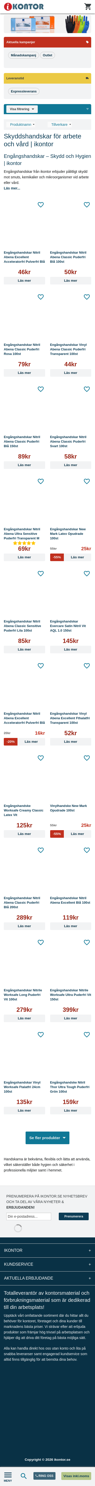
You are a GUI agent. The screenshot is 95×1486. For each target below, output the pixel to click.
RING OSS (44, 1476)
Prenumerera (73, 1216)
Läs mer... (12, 188)
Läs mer (24, 280)
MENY (8, 1476)
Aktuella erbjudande (47, 1278)
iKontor (47, 1250)
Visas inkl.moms (76, 1476)
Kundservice (47, 1264)
